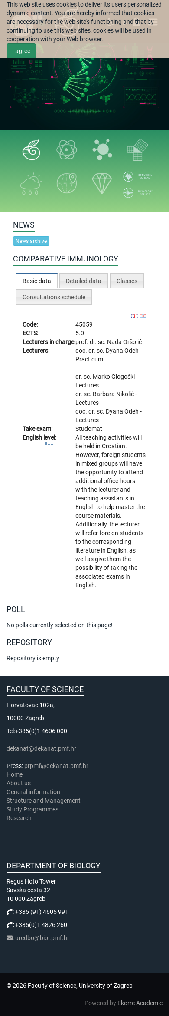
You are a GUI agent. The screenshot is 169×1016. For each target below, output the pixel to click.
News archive (31, 241)
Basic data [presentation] (37, 281)
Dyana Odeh (123, 350)
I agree (21, 50)
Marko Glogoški (114, 376)
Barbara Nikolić (114, 394)
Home (14, 774)
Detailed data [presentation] (83, 281)
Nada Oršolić (124, 341)
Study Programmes (32, 809)
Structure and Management (43, 800)
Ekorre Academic (139, 1002)
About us (19, 783)
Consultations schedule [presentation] (54, 297)
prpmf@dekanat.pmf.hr (56, 765)
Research (19, 817)
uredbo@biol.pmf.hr (42, 937)
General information (33, 791)
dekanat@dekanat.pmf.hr (41, 748)
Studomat (88, 428)
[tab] (37, 281)
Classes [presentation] (127, 281)
